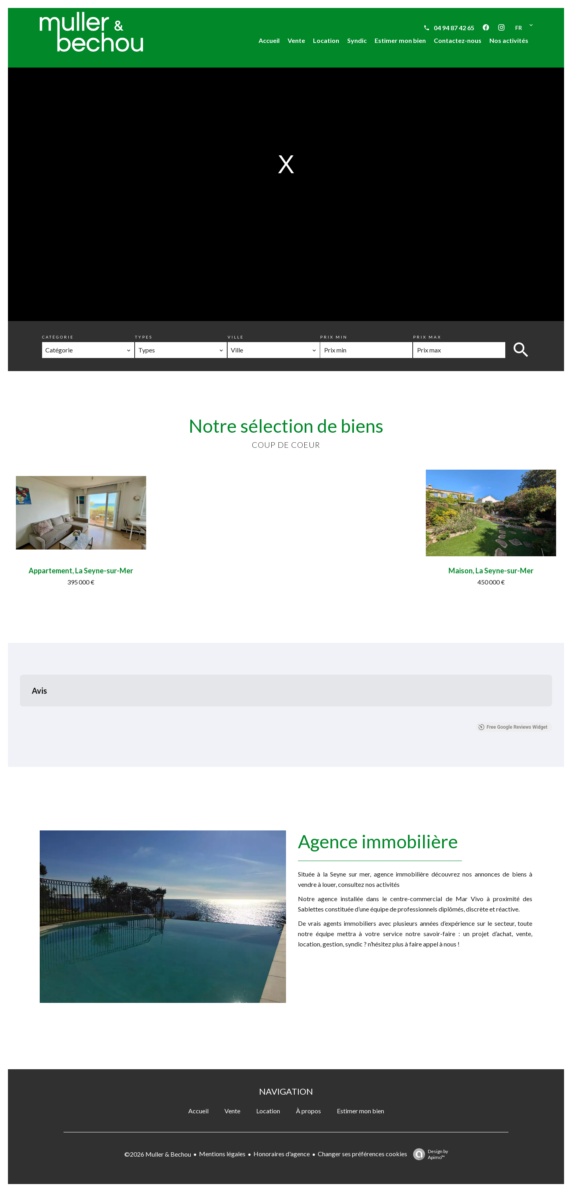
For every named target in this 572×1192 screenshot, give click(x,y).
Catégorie (58, 337)
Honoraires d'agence (281, 1153)
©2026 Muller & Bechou (157, 1154)
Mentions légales (222, 1153)
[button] (20, 714)
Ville (236, 337)
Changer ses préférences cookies (362, 1153)
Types (144, 337)
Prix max (427, 337)
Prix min (334, 337)
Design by (428, 1154)
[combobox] (88, 350)
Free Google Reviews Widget (512, 727)
